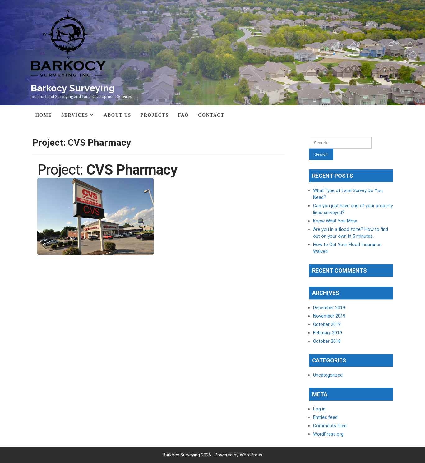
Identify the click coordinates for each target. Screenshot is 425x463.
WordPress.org (328, 434)
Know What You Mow (335, 221)
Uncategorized (328, 375)
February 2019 (327, 333)
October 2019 (327, 324)
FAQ (183, 114)
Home (43, 114)
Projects (155, 114)
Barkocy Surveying (73, 88)
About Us (117, 114)
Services (74, 114)
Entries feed (325, 417)
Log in (319, 409)
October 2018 (327, 341)
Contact (211, 114)
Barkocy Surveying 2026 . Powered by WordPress (212, 455)
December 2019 (329, 307)
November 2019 (329, 316)
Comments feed (330, 426)
